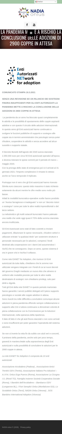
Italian (39, 2)
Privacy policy (25, 427)
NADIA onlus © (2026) (10, 427)
